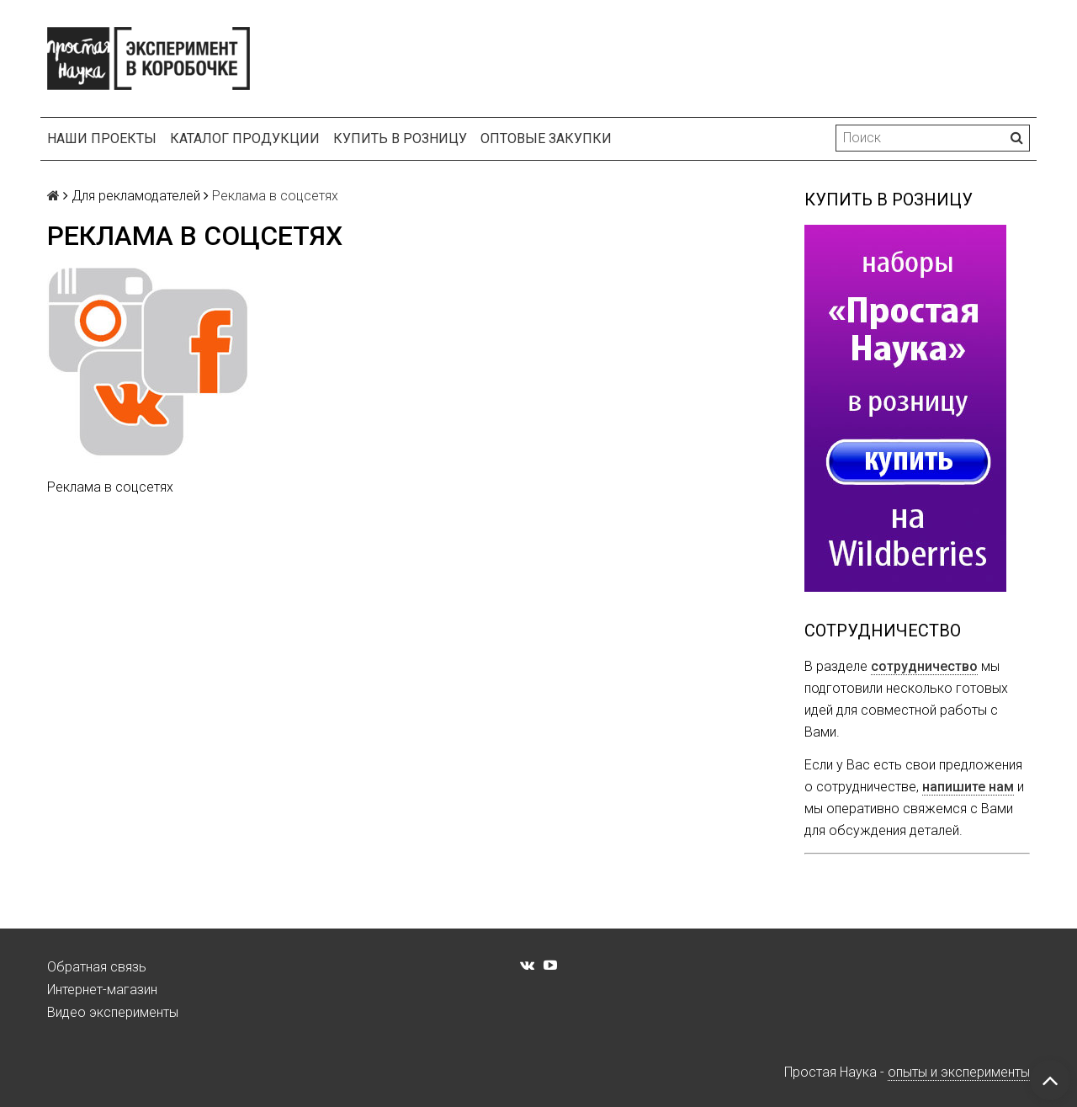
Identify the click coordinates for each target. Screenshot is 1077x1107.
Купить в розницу (400, 138)
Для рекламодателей (136, 196)
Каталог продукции (245, 138)
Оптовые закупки (546, 138)
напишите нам (968, 787)
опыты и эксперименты (959, 1072)
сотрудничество (924, 666)
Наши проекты (102, 138)
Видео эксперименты (112, 1012)
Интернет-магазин (102, 990)
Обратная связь (96, 967)
